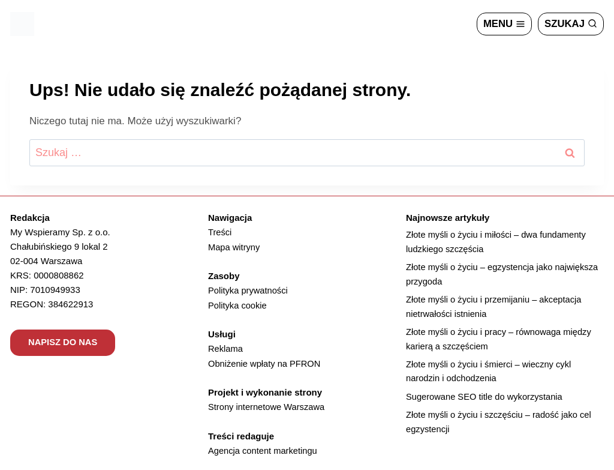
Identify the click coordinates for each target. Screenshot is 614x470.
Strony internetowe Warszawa (267, 405)
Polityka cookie (238, 304)
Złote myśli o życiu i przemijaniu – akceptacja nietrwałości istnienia (495, 308)
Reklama (225, 347)
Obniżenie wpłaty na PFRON (265, 362)
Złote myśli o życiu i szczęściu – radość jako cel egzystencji (500, 426)
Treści (220, 232)
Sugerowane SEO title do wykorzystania (486, 400)
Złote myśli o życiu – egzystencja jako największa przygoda (504, 275)
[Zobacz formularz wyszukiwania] (570, 23)
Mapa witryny (234, 246)
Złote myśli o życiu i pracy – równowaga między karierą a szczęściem (500, 341)
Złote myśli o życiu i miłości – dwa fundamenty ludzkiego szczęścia (498, 242)
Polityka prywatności (249, 290)
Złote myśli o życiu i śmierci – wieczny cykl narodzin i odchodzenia (490, 374)
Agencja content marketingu (264, 448)
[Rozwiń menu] (503, 23)
